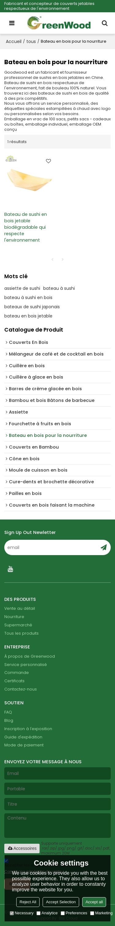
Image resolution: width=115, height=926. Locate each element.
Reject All (28, 902)
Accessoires (21, 848)
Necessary (21, 913)
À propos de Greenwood (29, 656)
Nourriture (14, 616)
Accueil (13, 41)
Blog (8, 720)
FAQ (8, 712)
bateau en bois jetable (28, 316)
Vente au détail (19, 608)
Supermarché (18, 625)
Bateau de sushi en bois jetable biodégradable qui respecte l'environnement (25, 227)
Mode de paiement (24, 745)
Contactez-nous (20, 689)
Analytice (47, 913)
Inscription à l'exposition (28, 728)
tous (31, 41)
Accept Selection (61, 902)
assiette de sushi (22, 288)
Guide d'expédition (23, 737)
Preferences (74, 913)
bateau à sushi (59, 288)
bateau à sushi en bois (28, 297)
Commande (16, 672)
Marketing (101, 913)
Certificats (14, 680)
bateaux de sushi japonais (32, 307)
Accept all (94, 902)
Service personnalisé (25, 664)
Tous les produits (21, 633)
